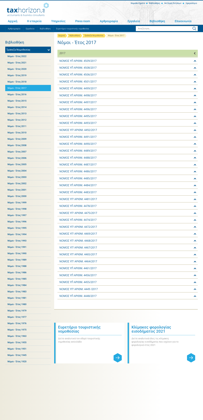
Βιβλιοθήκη (154, 3)
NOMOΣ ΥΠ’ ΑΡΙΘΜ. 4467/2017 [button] (78, 247)
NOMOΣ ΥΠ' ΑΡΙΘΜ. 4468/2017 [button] (78, 240)
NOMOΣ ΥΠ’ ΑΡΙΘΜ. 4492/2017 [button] (78, 130)
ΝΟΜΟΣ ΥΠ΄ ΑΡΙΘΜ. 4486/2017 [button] (78, 171)
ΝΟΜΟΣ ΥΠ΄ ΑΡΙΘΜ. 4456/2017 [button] (78, 275)
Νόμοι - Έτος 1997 (17, 215)
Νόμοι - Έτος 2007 (17, 151)
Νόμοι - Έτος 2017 (17, 88)
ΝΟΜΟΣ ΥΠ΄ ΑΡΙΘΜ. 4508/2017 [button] (78, 67)
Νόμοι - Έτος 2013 (17, 113)
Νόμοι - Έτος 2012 (17, 120)
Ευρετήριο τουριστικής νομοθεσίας (72, 28)
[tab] (127, 53)
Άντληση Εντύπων (172, 3)
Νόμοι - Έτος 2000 (17, 196)
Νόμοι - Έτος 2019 (17, 75)
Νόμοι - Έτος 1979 (17, 310)
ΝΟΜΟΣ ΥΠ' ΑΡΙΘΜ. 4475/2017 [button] (78, 213)
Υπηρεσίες (58, 21)
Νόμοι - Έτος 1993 (17, 240)
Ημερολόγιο (191, 3)
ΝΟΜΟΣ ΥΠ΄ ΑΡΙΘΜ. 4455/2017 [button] (78, 282)
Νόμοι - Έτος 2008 (17, 145)
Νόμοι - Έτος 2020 (17, 69)
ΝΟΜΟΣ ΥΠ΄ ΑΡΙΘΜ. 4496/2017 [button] (78, 109)
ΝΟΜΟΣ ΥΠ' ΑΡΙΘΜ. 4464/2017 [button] (78, 261)
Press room (82, 21)
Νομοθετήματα (137, 3)
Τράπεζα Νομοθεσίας (94, 35)
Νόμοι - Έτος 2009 (17, 139)
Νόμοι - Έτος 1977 (17, 317)
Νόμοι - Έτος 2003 (17, 177)
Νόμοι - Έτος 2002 (17, 183)
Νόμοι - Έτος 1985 (17, 279)
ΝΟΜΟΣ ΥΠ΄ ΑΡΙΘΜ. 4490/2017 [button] (78, 144)
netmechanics (192, 417)
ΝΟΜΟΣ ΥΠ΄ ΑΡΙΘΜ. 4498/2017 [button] (78, 95)
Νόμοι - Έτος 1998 (17, 209)
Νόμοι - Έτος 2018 (17, 81)
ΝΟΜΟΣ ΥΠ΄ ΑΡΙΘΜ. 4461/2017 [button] (78, 268)
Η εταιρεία (34, 21)
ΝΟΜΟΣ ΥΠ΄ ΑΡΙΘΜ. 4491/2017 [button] (78, 137)
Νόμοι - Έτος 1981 (17, 298)
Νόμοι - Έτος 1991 (17, 247)
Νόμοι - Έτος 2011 (17, 126)
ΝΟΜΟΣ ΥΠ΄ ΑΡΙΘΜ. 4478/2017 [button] (78, 206)
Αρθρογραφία (109, 21)
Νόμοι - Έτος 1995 (17, 228)
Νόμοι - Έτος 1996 (17, 221)
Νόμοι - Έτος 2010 (17, 132)
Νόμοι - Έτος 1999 (17, 202)
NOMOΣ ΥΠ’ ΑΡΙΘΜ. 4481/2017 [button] (78, 199)
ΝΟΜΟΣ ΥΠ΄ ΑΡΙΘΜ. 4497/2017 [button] (78, 102)
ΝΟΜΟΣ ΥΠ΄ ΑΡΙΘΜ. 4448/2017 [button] (78, 296)
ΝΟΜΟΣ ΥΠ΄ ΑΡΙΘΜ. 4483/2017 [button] (78, 192)
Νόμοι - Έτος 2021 (17, 62)
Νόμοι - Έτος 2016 (17, 94)
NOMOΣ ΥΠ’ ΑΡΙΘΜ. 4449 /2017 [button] (78, 289)
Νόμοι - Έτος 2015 (17, 100)
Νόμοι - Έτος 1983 (17, 291)
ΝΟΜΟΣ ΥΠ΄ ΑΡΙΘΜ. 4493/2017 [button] (78, 123)
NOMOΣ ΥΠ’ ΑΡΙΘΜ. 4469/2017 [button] (78, 233)
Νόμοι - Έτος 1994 (17, 234)
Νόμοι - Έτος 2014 (17, 107)
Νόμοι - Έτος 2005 (17, 164)
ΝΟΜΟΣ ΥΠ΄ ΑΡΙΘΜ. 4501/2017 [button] (78, 81)
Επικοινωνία (183, 21)
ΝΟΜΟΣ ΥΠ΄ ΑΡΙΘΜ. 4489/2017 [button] (78, 150)
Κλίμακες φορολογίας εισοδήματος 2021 (151, 329)
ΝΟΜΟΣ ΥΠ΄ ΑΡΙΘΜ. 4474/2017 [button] (78, 220)
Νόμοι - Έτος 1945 (17, 355)
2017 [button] (62, 53)
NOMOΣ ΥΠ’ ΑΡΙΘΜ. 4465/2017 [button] (78, 254)
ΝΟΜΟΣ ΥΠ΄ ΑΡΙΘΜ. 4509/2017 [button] (78, 61)
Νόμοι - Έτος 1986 (17, 272)
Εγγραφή (191, 378)
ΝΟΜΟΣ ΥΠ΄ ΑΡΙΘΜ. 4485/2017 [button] (78, 178)
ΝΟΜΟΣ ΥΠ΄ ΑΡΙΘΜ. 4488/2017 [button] (78, 157)
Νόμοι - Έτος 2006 (17, 158)
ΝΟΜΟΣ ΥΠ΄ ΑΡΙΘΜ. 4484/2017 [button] (78, 185)
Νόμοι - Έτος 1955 (17, 342)
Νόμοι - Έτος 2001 (17, 189)
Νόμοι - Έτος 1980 (17, 304)
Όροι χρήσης (45, 417)
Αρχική (12, 21)
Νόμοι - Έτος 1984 (17, 285)
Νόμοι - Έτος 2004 (17, 170)
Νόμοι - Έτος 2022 (17, 56)
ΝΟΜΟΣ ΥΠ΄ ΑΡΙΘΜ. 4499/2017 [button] (78, 88)
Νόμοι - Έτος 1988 (17, 266)
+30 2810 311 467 (32, 380)
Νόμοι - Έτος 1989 (17, 259)
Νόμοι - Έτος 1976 (17, 323)
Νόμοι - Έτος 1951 (17, 348)
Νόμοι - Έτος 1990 (17, 253)
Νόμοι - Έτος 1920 (17, 361)
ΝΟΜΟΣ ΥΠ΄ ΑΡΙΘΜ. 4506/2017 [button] (78, 74)
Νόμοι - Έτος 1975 (17, 329)
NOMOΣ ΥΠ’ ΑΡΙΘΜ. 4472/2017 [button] (78, 227)
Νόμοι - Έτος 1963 (17, 336)
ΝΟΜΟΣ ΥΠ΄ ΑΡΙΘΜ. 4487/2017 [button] (78, 164)
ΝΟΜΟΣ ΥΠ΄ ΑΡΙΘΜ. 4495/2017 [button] (78, 116)
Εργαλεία (134, 21)
